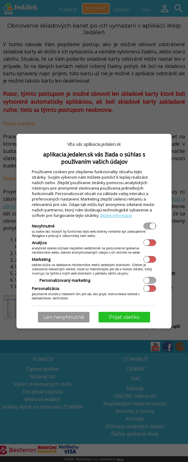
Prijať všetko (124, 317)
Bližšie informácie (116, 215)
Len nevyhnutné (63, 317)
